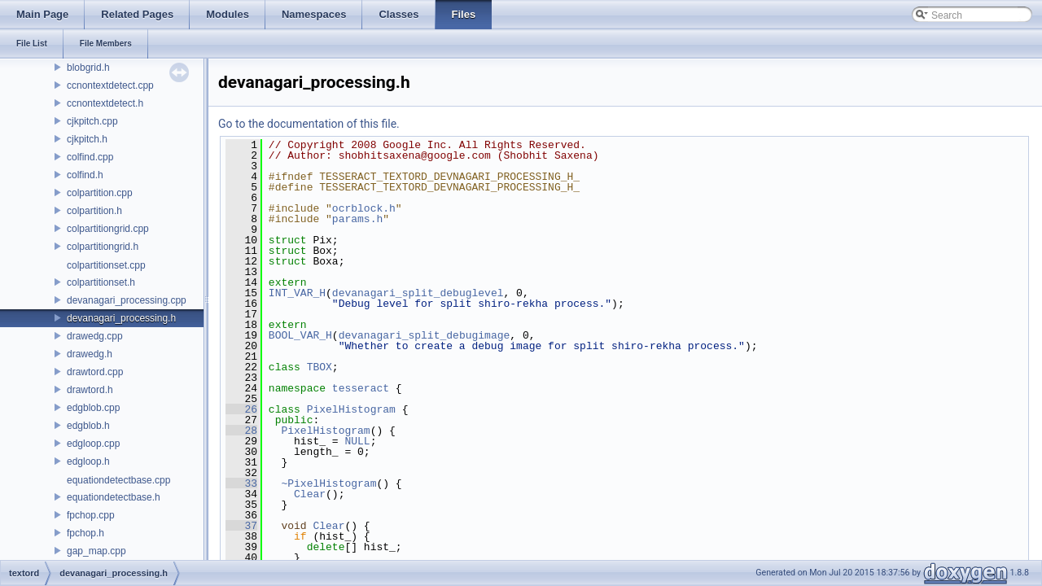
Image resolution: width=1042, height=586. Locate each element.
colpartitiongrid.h (102, 246)
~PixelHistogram (328, 483)
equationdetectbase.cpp (118, 480)
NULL (357, 441)
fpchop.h (85, 533)
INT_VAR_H (297, 293)
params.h (357, 219)
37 (241, 525)
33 (241, 483)
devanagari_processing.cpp (126, 300)
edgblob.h (88, 425)
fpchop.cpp (91, 515)
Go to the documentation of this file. (309, 123)
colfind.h (85, 175)
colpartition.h (94, 210)
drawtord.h (90, 390)
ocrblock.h (364, 208)
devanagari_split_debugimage (424, 335)
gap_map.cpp (96, 551)
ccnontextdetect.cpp (110, 85)
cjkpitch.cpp (92, 121)
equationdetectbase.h (113, 497)
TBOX (319, 367)
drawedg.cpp (95, 336)
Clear (310, 494)
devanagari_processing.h (121, 318)
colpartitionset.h (101, 282)
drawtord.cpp (95, 372)
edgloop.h (88, 461)
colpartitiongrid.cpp (108, 228)
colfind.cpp (90, 157)
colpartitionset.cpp (106, 265)
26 (241, 409)
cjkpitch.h (87, 139)
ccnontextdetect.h (105, 103)
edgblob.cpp (93, 407)
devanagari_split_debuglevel (418, 293)
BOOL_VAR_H (300, 335)
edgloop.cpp (93, 443)
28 (241, 430)
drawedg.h (89, 354)
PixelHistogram (351, 409)
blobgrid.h (88, 67)
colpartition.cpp (100, 193)
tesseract (360, 388)
